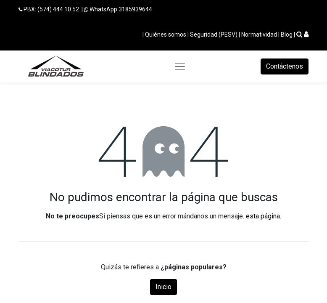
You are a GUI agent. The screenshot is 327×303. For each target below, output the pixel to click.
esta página (263, 216)
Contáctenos (284, 66)
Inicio (163, 287)
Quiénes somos (165, 34)
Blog (287, 34)
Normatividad (259, 34)
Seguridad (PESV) (213, 34)
